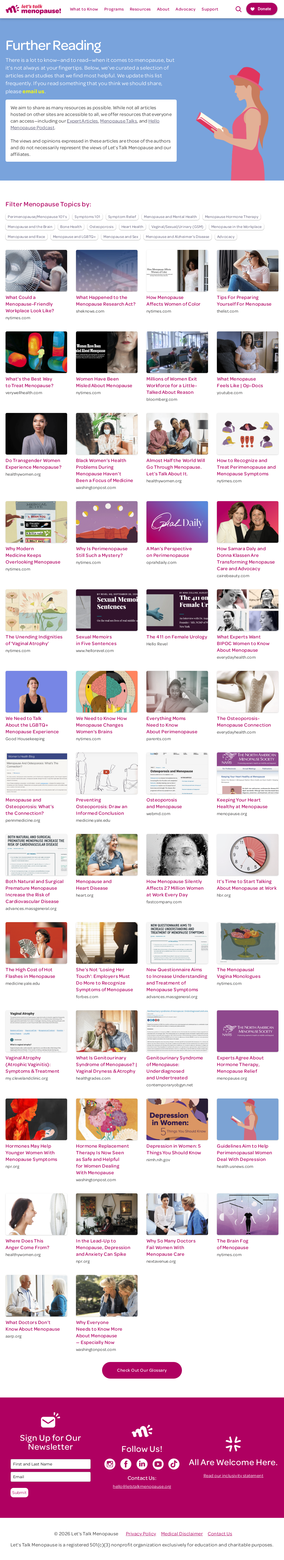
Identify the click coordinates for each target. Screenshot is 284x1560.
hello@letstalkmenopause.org (142, 1486)
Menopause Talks (118, 121)
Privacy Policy (141, 1533)
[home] (33, 9)
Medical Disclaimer (182, 1533)
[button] (84, 9)
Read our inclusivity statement (233, 1475)
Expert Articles (82, 121)
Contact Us (220, 1533)
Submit (19, 1492)
